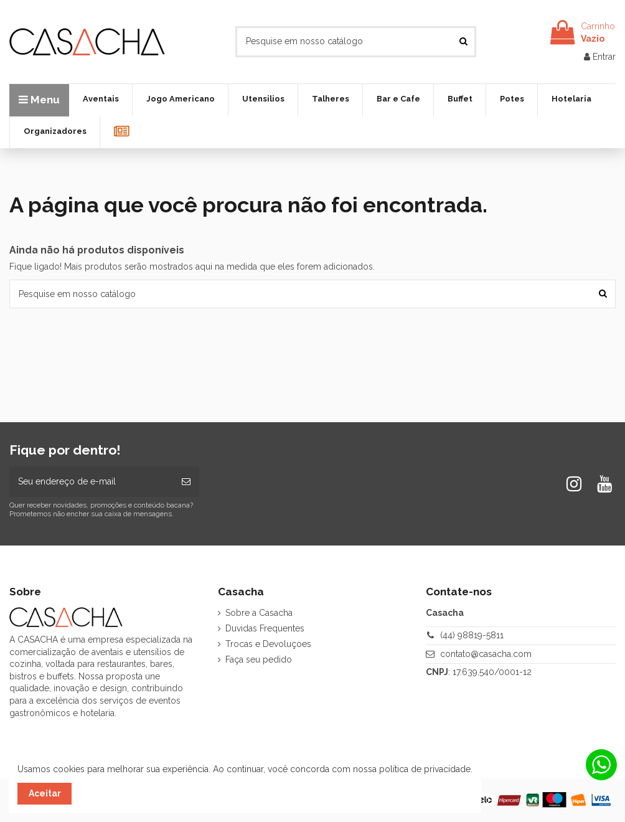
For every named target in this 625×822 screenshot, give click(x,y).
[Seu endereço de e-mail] (91, 481)
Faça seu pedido (258, 659)
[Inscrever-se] (186, 481)
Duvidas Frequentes (264, 628)
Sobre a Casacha (259, 613)
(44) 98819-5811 (472, 635)
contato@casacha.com (486, 654)
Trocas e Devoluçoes (268, 644)
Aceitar (45, 793)
